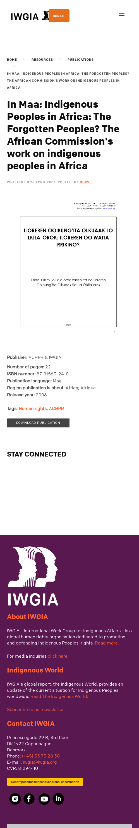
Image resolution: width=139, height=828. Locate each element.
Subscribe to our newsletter (35, 709)
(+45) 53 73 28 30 (41, 756)
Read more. (107, 643)
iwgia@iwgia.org (40, 762)
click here (58, 656)
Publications (81, 59)
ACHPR (56, 408)
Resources (42, 59)
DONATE (59, 15)
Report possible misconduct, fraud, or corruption (45, 782)
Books (83, 182)
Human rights (33, 408)
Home (12, 59)
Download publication (38, 423)
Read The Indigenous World (58, 696)
